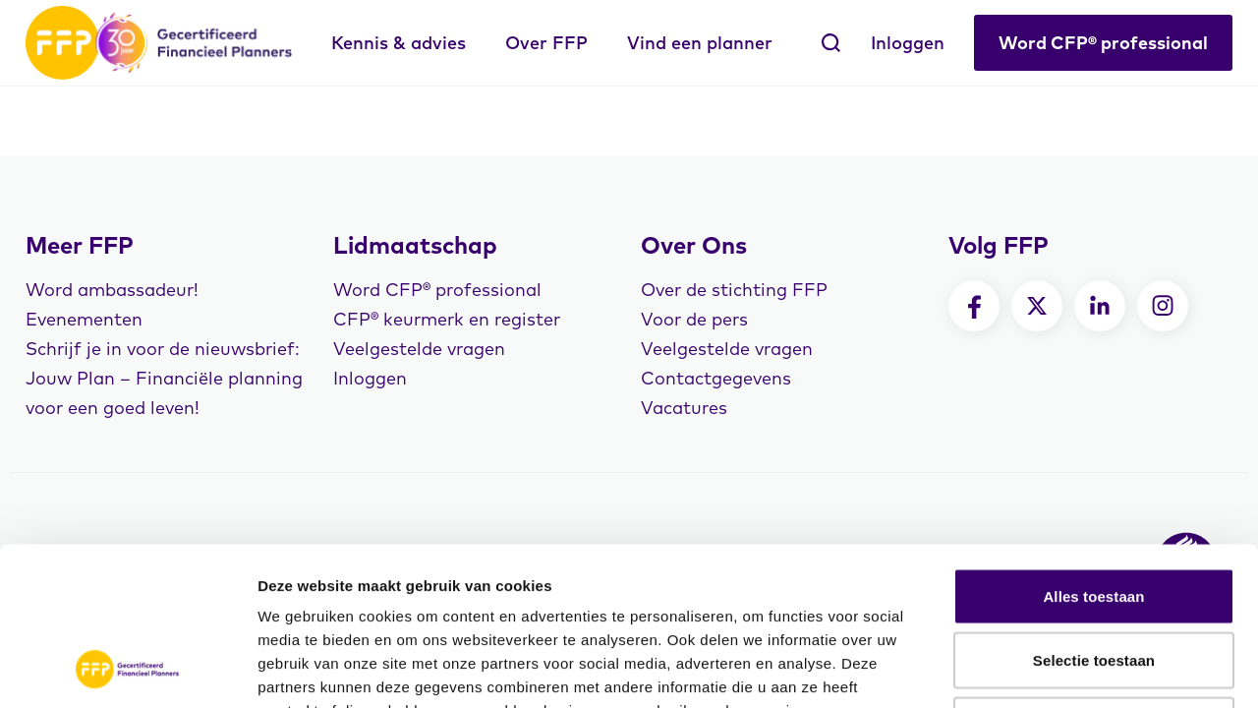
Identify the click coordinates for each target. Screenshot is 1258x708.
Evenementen (84, 319)
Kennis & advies (398, 42)
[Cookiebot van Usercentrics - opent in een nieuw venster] (127, 669)
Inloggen (907, 42)
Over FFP (546, 42)
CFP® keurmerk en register (446, 319)
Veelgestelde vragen (419, 348)
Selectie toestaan (1094, 514)
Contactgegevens (716, 378)
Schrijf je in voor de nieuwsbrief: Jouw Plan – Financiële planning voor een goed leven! (164, 378)
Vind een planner (699, 42)
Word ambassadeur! (112, 289)
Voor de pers (694, 319)
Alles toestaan (1093, 450)
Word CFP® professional (1103, 42)
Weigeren (1093, 578)
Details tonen (1062, 669)
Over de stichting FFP (734, 289)
